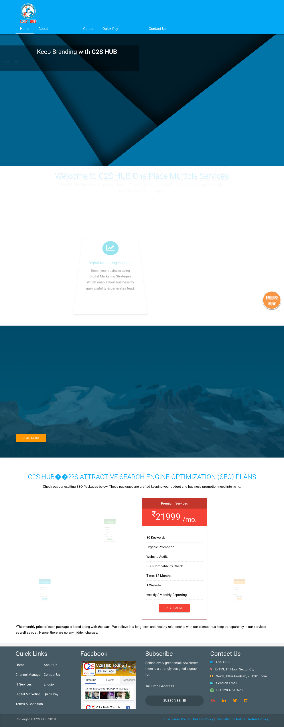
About (43, 29)
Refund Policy (258, 719)
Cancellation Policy (231, 719)
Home (25, 29)
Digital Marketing (28, 694)
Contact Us (157, 29)
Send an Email (226, 683)
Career (88, 29)
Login (133, 29)
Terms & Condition (29, 704)
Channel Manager (28, 675)
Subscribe (172, 701)
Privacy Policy (203, 719)
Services (65, 29)
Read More (31, 438)
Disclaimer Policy (177, 719)
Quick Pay (110, 29)
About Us (50, 665)
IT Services (24, 684)
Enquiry (49, 684)
